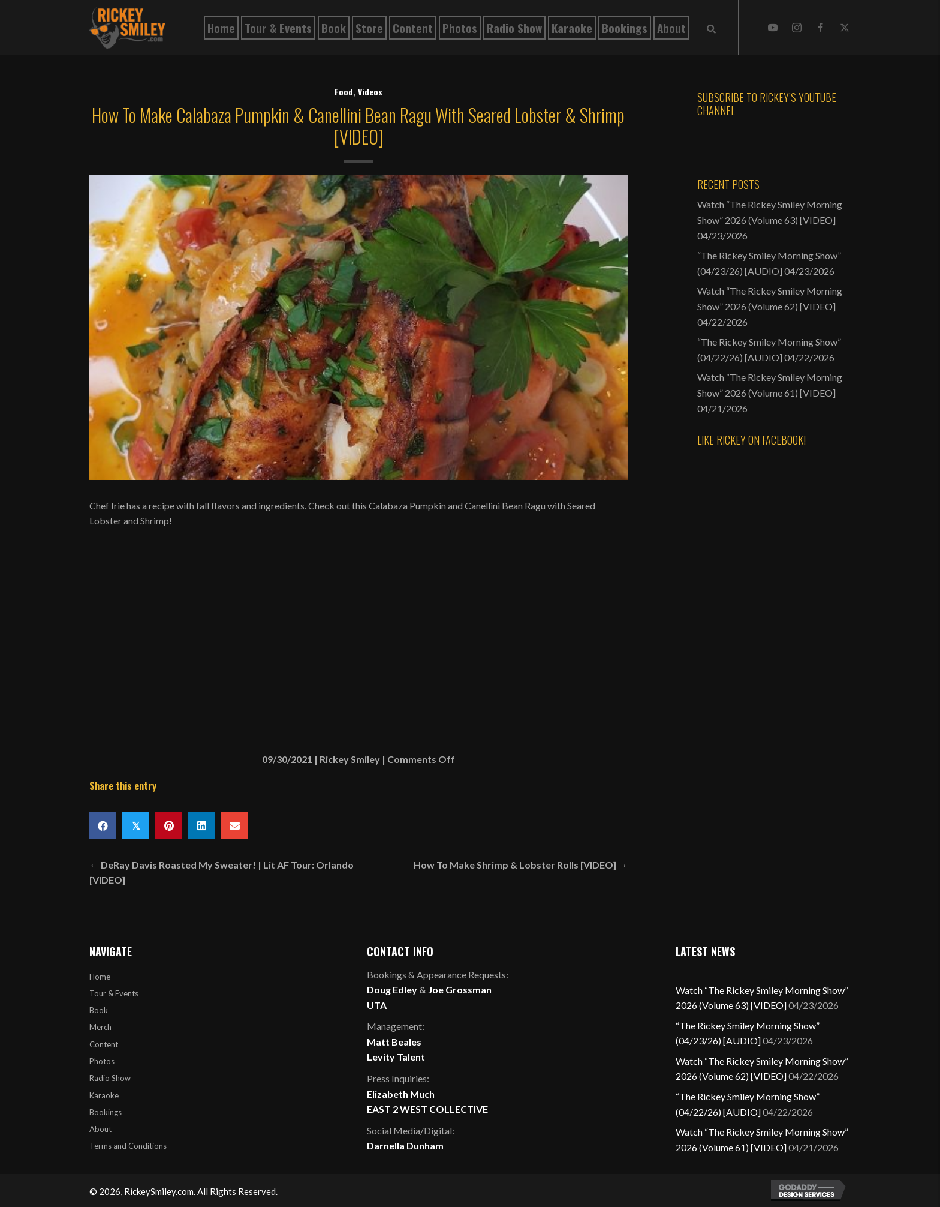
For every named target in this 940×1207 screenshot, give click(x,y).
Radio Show (110, 1078)
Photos (102, 1061)
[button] (773, 28)
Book (98, 1010)
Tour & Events (113, 993)
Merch (100, 1027)
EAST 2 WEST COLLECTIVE (427, 1109)
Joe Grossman (460, 989)
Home (99, 976)
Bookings (105, 1112)
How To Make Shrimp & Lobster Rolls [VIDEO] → (521, 864)
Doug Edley (392, 989)
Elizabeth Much (401, 1094)
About (100, 1129)
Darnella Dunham (405, 1145)
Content (103, 1044)
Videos (370, 91)
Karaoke (104, 1095)
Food (344, 91)
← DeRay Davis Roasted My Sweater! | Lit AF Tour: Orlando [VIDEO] (221, 872)
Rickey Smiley (350, 759)
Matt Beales (394, 1041)
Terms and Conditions (128, 1146)
